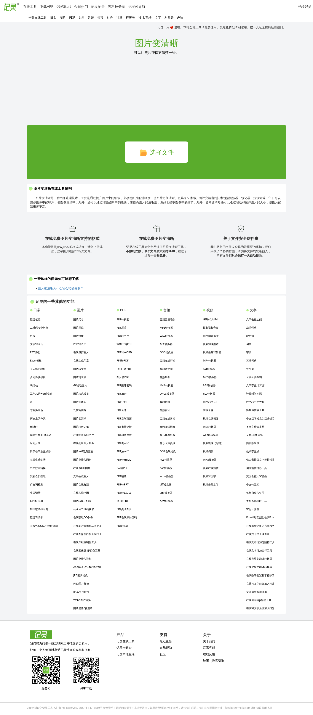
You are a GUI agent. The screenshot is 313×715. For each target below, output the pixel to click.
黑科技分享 (116, 6)
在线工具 (30, 6)
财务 (110, 17)
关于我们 (209, 641)
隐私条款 (267, 708)
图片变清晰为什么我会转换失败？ (60, 288)
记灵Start (63, 6)
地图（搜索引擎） (215, 661)
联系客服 (209, 648)
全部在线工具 (38, 17)
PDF (72, 17)
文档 (81, 17)
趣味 (180, 17)
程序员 (130, 17)
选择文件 (156, 152)
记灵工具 (47, 708)
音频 (91, 17)
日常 (53, 17)
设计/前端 (145, 17)
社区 (163, 654)
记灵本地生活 (126, 654)
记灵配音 (98, 6)
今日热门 (81, 6)
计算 (119, 17)
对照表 (169, 17)
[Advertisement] (156, 92)
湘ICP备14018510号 (90, 708)
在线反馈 (209, 654)
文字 (158, 17)
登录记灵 (304, 6)
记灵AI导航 (136, 6)
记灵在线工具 (126, 641)
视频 (100, 17)
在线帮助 (166, 648)
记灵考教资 (124, 648)
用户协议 (256, 708)
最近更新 (166, 641)
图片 (63, 17)
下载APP (46, 6)
